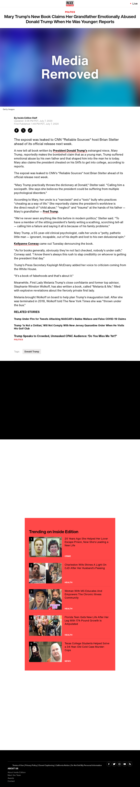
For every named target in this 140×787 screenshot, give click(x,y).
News (68, 661)
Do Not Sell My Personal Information (86, 765)
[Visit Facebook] (108, 764)
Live (135, 3)
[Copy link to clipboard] (30, 131)
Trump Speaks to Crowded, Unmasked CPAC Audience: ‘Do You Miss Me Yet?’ (65, 336)
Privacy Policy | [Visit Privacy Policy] (31, 765)
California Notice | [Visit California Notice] (63, 765)
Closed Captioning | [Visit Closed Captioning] (47, 765)
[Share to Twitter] (23, 131)
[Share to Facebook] (16, 131)
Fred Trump (50, 211)
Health (68, 582)
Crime (68, 556)
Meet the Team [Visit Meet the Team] (14, 775)
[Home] (70, 3)
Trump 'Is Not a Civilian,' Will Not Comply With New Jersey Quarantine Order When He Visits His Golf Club (69, 327)
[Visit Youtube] (124, 764)
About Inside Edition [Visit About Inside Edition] (17, 772)
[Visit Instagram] (119, 764)
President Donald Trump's (70, 150)
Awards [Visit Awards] (11, 778)
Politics (70, 12)
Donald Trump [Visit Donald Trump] (31, 351)
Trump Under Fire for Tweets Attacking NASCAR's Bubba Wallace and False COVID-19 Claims (70, 318)
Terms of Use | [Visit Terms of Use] (18, 765)
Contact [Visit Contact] (11, 781)
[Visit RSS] (129, 764)
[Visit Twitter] (114, 764)
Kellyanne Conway (26, 244)
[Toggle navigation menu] (3, 3)
